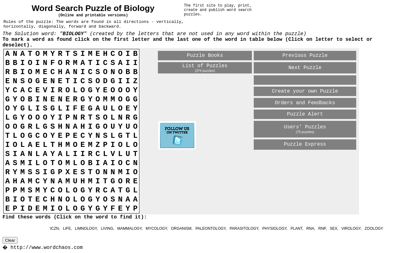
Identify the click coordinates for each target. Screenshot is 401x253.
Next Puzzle (305, 68)
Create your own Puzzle (305, 91)
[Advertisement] (231, 161)
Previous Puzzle (304, 55)
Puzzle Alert (305, 114)
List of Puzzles (204, 66)
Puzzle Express (305, 144)
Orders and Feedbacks (305, 103)
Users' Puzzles (305, 127)
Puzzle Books (205, 55)
